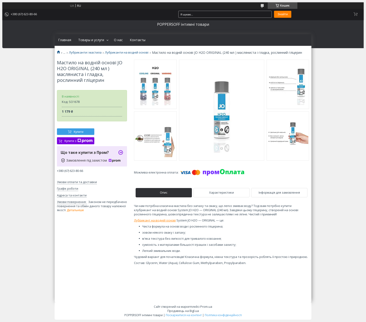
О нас (118, 40)
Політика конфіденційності (223, 315)
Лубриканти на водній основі (126, 52)
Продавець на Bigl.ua (183, 311)
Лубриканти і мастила (85, 52)
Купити (79, 132)
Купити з (78, 141)
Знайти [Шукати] (283, 14)
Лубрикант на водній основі (155, 220)
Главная (64, 40)
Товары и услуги (91, 40)
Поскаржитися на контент (184, 315)
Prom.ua (206, 306)
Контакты (137, 40)
